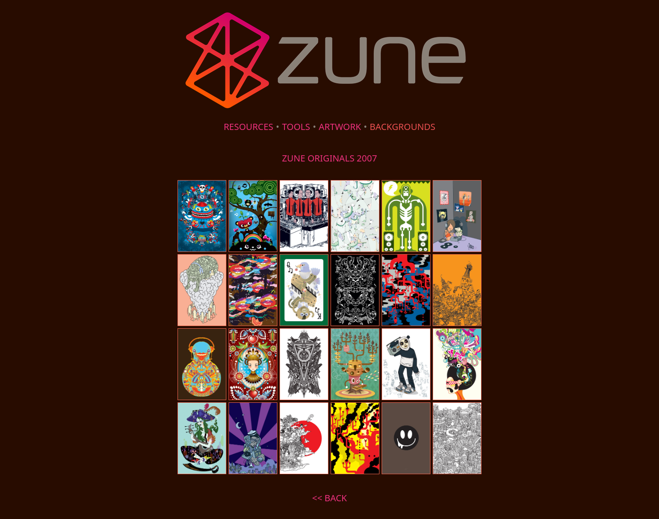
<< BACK (329, 498)
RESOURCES (248, 127)
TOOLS (296, 127)
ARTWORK (340, 127)
